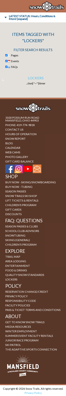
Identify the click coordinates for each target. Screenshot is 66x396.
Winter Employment (21, 331)
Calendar (12, 147)
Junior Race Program (22, 340)
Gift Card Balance (19, 161)
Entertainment (17, 265)
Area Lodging (15, 261)
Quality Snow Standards (24, 274)
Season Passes (15, 191)
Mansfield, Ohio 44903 (22, 120)
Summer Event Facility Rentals (29, 335)
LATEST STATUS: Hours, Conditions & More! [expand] (32, 17)
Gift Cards (13, 209)
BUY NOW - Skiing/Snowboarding (30, 182)
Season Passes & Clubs (21, 226)
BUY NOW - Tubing (18, 186)
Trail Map (12, 256)
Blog (9, 143)
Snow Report (15, 138)
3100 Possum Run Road (22, 117)
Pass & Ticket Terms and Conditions (33, 309)
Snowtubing (15, 235)
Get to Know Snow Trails (25, 322)
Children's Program (21, 244)
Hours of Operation (21, 134)
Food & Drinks (16, 270)
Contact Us (14, 129)
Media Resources (18, 326)
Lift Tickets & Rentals (21, 200)
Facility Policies (17, 305)
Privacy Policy (16, 296)
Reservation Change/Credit (26, 291)
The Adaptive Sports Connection (31, 349)
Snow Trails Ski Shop (21, 195)
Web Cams (12, 152)
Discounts (13, 214)
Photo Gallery (16, 156)
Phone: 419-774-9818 (20, 125)
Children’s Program (20, 205)
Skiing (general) (17, 240)
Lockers (36, 78)
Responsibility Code (20, 300)
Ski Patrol (13, 344)
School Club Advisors (22, 230)
